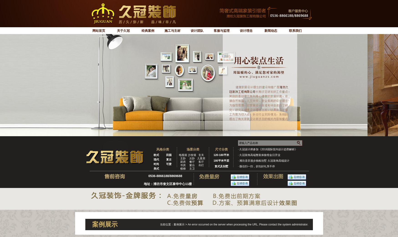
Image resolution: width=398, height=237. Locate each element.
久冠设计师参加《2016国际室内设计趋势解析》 (268, 149)
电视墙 (183, 155)
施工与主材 (172, 30)
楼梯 (183, 168)
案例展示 (179, 224)
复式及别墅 (221, 166)
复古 (169, 159)
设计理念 (246, 30)
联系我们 (295, 30)
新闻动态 (270, 30)
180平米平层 (221, 160)
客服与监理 (222, 30)
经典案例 (148, 30)
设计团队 (197, 30)
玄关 (201, 155)
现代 (156, 159)
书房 (183, 165)
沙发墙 (192, 155)
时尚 (156, 164)
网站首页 (98, 30)
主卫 (192, 168)
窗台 (192, 165)
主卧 (183, 158)
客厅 (201, 161)
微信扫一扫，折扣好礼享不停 (257, 166)
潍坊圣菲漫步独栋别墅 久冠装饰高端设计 (264, 160)
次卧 (192, 158)
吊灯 (201, 165)
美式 (156, 168)
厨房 (183, 161)
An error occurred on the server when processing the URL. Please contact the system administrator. (248, 224)
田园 (169, 155)
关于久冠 (123, 30)
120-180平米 (221, 155)
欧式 (156, 155)
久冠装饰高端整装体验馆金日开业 (259, 155)
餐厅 (192, 161)
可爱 (169, 164)
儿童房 (201, 158)
